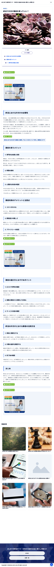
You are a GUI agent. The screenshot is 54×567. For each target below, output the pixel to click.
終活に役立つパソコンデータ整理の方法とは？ (39, 508)
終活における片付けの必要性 (14, 58)
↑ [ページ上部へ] (51, 564)
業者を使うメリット (11, 61)
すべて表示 (27, 54)
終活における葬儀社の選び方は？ (10, 453)
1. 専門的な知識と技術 (13, 64)
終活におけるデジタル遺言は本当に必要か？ (39, 480)
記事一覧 (27, 558)
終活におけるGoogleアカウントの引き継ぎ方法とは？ (13, 480)
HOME (27, 553)
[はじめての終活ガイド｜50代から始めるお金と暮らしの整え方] (18, 2)
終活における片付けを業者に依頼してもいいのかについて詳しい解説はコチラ (24, 141)
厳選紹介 (5, 8)
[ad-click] (27, 76)
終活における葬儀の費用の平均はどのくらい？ (39, 453)
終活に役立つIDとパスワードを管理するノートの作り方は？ (13, 509)
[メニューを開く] (50, 2)
